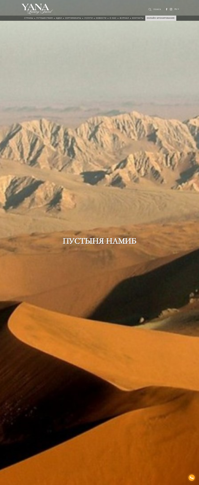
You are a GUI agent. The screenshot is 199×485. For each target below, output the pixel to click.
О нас (113, 18)
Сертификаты (73, 18)
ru (175, 9)
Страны (28, 18)
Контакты (138, 18)
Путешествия (44, 18)
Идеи (59, 18)
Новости (101, 18)
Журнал (124, 18)
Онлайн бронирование (161, 18)
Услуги (88, 18)
